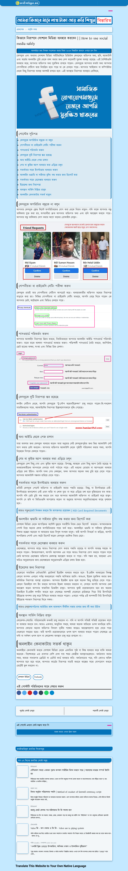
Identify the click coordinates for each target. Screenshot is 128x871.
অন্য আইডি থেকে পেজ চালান (34, 160)
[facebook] (85, 3)
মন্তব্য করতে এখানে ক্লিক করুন (64, 732)
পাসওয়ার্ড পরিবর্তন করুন (32, 150)
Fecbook (38, 677)
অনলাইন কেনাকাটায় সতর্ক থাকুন (35, 195)
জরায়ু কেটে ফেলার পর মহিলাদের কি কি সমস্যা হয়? (51, 810)
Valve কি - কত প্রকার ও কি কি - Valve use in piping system (57, 828)
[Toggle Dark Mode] (100, 3)
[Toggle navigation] (110, 3)
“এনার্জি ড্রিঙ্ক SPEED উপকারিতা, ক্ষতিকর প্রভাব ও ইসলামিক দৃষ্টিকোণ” (59, 846)
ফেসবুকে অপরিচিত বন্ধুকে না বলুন (36, 140)
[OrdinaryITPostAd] (64, 20)
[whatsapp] (90, 3)
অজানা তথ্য (34, 788)
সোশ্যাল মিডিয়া (24, 677)
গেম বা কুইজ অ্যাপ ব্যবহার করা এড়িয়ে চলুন (41, 165)
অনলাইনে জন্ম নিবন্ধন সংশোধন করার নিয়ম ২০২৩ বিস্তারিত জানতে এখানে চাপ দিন (64, 50)
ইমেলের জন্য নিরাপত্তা (30, 185)
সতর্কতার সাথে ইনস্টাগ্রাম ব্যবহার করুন (39, 170)
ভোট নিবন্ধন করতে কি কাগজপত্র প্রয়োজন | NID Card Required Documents (68, 511)
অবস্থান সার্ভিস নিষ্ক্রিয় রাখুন (33, 190)
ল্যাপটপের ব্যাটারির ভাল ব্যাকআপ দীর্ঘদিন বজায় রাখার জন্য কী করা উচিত (65, 607)
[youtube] (94, 3)
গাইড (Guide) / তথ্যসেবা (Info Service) (43, 843)
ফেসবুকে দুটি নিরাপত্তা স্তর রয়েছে (36, 155)
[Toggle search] (105, 3)
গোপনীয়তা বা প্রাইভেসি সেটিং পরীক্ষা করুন (40, 145)
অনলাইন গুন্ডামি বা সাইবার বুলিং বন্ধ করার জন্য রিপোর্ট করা (48, 175)
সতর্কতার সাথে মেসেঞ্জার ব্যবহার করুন (38, 180)
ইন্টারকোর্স (34, 767)
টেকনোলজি (34, 825)
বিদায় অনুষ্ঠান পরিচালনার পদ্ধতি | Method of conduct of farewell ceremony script (66, 792)
